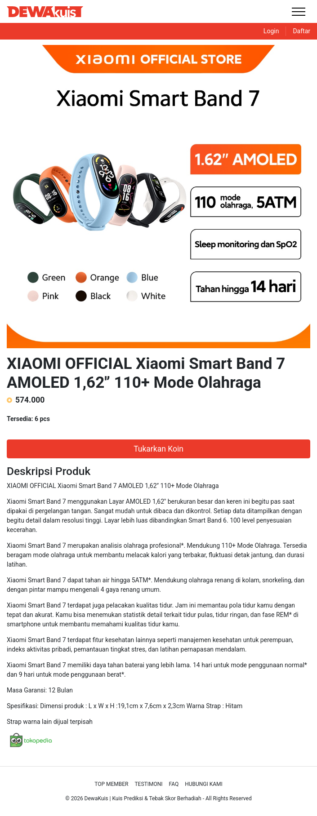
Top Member (111, 784)
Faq (174, 784)
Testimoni (148, 784)
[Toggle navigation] (298, 11)
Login (271, 31)
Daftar (301, 31)
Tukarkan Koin (158, 448)
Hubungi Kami (204, 784)
